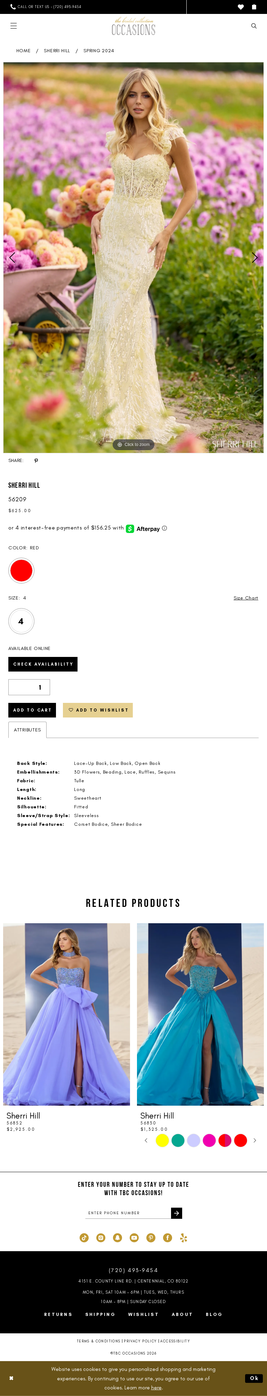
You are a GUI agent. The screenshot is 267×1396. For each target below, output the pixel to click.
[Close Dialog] (11, 1378)
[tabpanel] (133, 257)
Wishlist (143, 1314)
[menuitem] (46, 6)
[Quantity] (29, 687)
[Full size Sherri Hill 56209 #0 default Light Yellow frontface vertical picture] (133, 257)
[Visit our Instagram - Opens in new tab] (101, 1237)
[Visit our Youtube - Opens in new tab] (134, 1237)
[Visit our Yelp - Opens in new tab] (183, 1237)
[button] (254, 6)
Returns (58, 1314)
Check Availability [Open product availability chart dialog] (43, 664)
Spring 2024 (98, 51)
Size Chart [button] (246, 598)
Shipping (100, 1314)
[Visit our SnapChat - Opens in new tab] (117, 1237)
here (156, 1388)
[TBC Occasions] (133, 26)
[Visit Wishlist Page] (241, 7)
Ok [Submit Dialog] (255, 1378)
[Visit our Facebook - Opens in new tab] (167, 1237)
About (182, 1314)
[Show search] (254, 26)
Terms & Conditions (98, 1341)
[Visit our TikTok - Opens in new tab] (84, 1237)
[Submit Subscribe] (176, 1213)
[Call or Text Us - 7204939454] (46, 6)
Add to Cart (32, 710)
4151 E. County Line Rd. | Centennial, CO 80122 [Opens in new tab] (133, 1281)
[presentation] (66, 1014)
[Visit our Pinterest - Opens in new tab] (151, 1237)
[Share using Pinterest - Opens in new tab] (36, 460)
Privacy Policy (140, 1341)
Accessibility (175, 1341)
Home (23, 51)
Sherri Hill (57, 51)
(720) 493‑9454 (133, 1270)
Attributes (27, 730)
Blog (214, 1314)
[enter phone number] (133, 1213)
